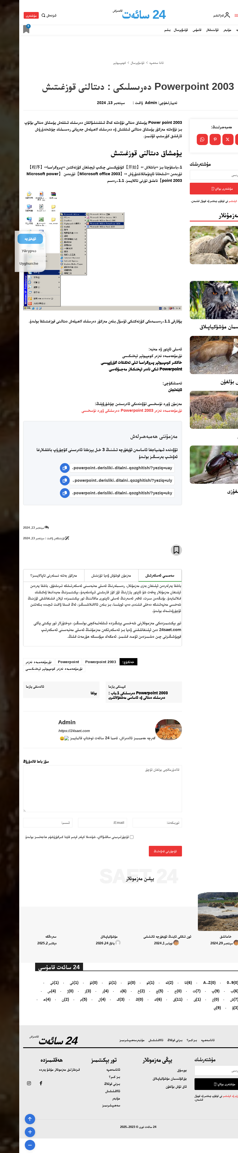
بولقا (74, 693)
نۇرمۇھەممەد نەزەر (19, 662)
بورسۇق (226, 269)
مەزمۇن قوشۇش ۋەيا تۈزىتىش (92, 575)
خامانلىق (206, 936)
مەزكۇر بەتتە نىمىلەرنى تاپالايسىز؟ (34, 575)
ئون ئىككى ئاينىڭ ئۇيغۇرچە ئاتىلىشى (148, 936)
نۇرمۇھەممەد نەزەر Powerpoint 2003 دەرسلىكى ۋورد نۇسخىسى (112, 410)
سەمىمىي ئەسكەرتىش (140, 575)
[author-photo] (218, 943)
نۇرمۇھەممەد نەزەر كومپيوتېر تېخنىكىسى (35, 668)
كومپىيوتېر (100, 63)
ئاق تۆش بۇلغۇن (217, 379)
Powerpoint (49, 662)
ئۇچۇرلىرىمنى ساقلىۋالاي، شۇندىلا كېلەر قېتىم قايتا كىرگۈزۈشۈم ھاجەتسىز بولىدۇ (58, 837)
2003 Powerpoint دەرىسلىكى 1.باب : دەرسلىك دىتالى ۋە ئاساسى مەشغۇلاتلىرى (119, 695)
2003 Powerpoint (81, 662)
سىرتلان (226, 434)
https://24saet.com (55, 731)
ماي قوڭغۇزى (221, 489)
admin (132, 102)
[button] (29, 15)
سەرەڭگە (31, 936)
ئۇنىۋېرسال (118, 63)
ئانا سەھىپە (137, 63)
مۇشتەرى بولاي (202, 188)
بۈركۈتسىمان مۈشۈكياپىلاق (207, 324)
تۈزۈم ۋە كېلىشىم (218, 199)
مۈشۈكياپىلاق (89, 936)
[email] (202, 175)
